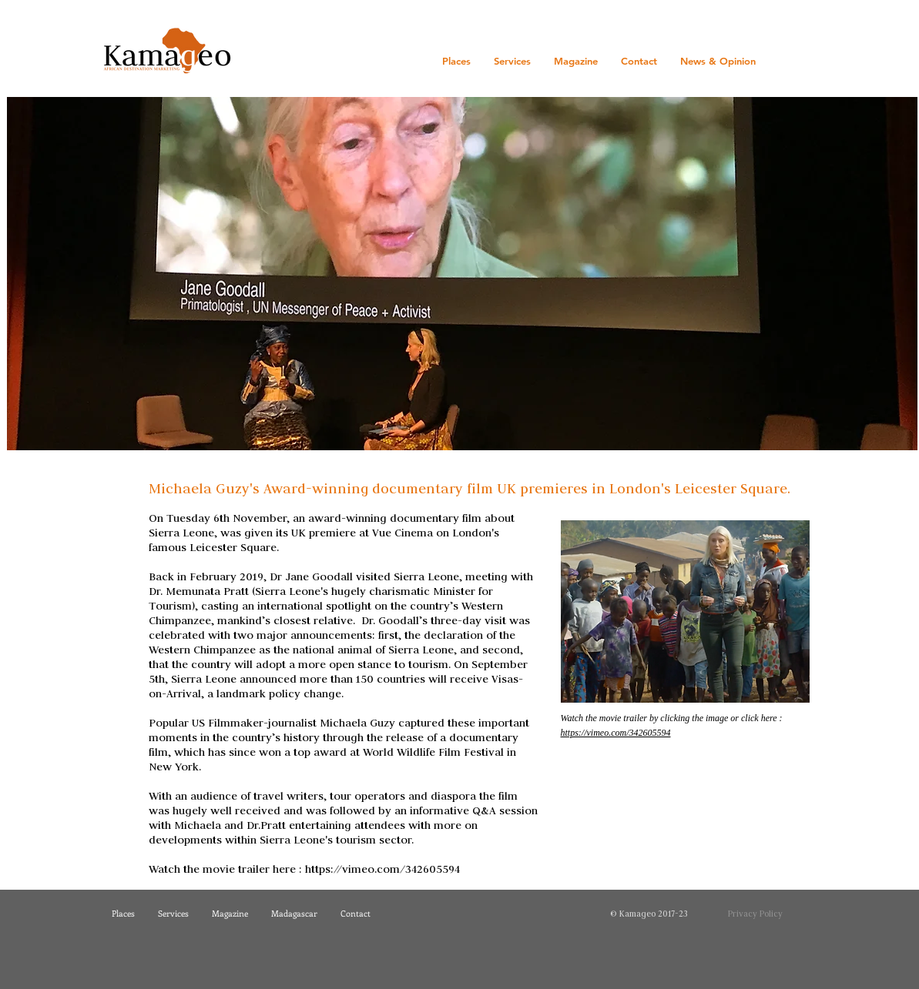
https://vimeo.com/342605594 (382, 869)
